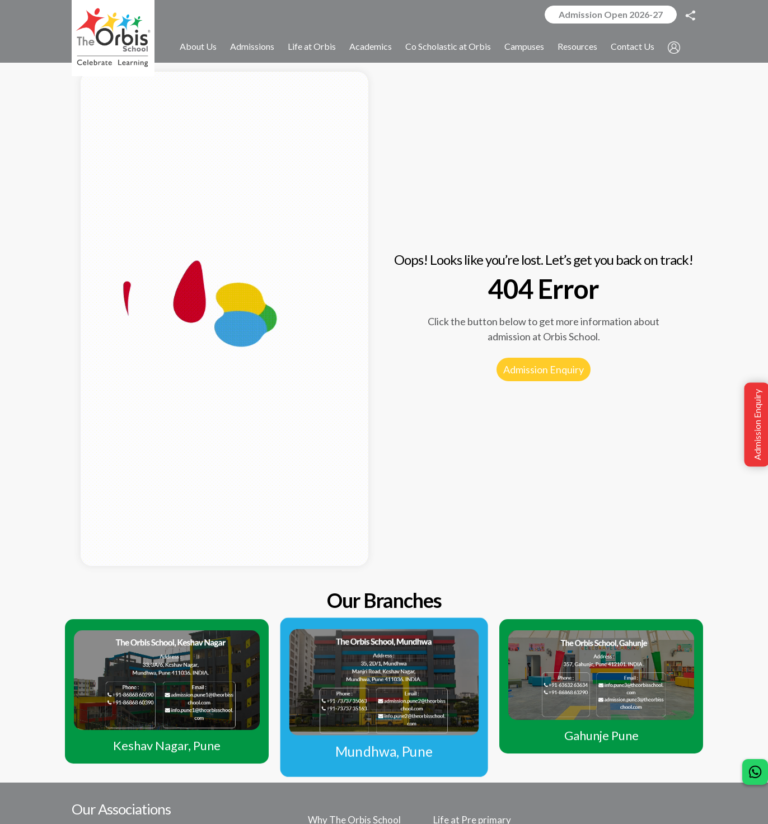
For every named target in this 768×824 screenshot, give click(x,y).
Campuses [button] (525, 46)
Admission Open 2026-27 (611, 14)
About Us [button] (198, 46)
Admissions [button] (253, 46)
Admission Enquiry (543, 369)
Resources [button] (578, 46)
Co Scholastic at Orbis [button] (448, 46)
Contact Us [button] (633, 46)
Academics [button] (371, 46)
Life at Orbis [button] (312, 46)
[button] (674, 47)
